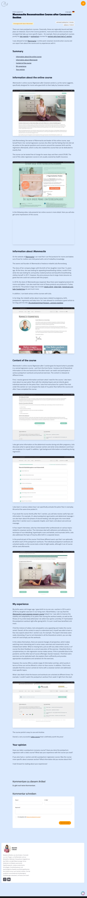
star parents (24, 36)
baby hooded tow (19, 289)
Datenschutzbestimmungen (33, 817)
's (22, 614)
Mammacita (32, 41)
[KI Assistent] (83, 893)
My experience (21, 66)
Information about (26, 59)
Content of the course (23, 63)
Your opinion (20, 69)
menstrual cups (67, 286)
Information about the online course (28, 56)
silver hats (57, 286)
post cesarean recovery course (33, 614)
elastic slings (48, 286)
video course (35, 736)
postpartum (35, 36)
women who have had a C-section (60, 36)
